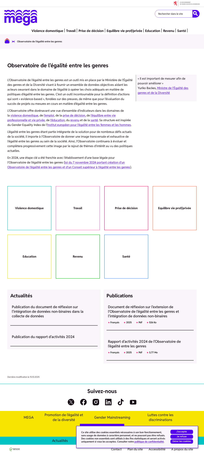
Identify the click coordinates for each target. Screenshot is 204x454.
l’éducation (57, 120)
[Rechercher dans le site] (195, 13)
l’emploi (49, 115)
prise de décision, (74, 115)
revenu (74, 120)
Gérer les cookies (181, 441)
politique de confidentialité (149, 441)
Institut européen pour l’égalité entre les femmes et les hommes (89, 125)
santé (94, 120)
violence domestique (24, 115)
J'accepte (181, 431)
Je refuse (182, 436)
